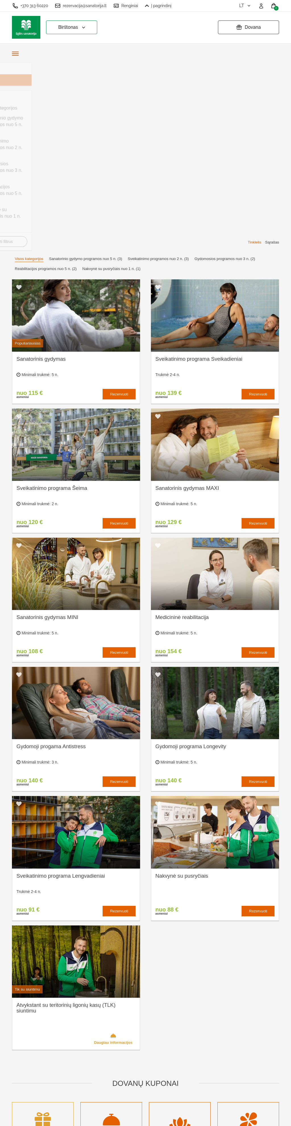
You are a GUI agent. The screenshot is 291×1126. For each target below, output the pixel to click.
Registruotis (93, 1083)
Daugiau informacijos (113, 850)
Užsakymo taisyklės (152, 1020)
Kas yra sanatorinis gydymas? (100, 1024)
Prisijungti (91, 1092)
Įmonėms (90, 1055)
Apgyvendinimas (97, 1036)
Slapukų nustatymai (152, 1011)
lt (245, 5)
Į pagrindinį (158, 5)
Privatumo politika (150, 1030)
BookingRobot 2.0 (264, 1117)
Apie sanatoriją (96, 1011)
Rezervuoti (119, 206)
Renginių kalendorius (102, 1046)
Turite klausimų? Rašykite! (224, 1032)
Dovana (248, 27)
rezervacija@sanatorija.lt (81, 6)
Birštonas (72, 27)
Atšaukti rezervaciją (152, 1055)
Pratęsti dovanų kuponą (148, 1043)
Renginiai (125, 6)
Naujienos (91, 1065)
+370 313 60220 (30, 6)
